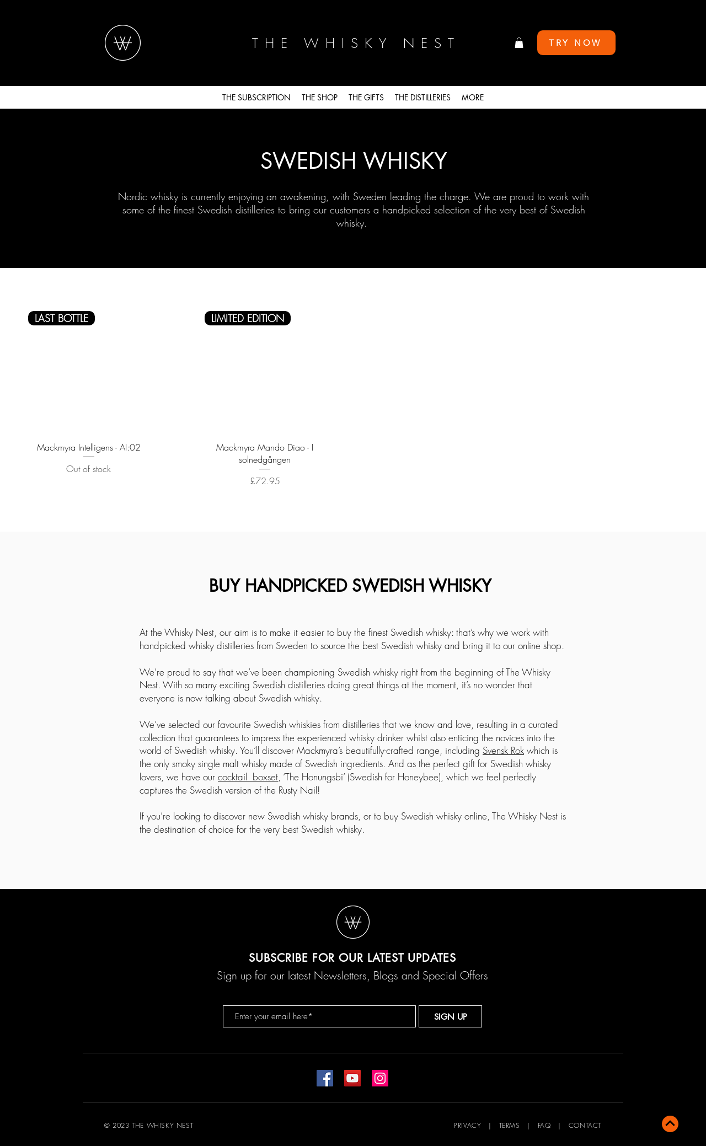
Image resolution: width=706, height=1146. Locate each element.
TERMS (509, 1125)
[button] (519, 43)
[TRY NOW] (576, 42)
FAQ (544, 1125)
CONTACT (585, 1125)
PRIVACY (467, 1125)
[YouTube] (352, 1078)
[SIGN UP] (450, 1016)
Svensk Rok (503, 750)
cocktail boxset (248, 776)
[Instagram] (380, 1078)
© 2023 (117, 1125)
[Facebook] (325, 1078)
